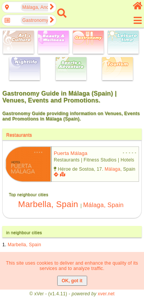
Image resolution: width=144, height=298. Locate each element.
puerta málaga (71, 153)
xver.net (106, 293)
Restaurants (19, 135)
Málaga (113, 169)
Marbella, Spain (48, 204)
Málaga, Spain (103, 205)
